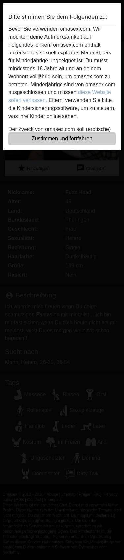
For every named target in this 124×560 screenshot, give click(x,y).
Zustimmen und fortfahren (62, 138)
